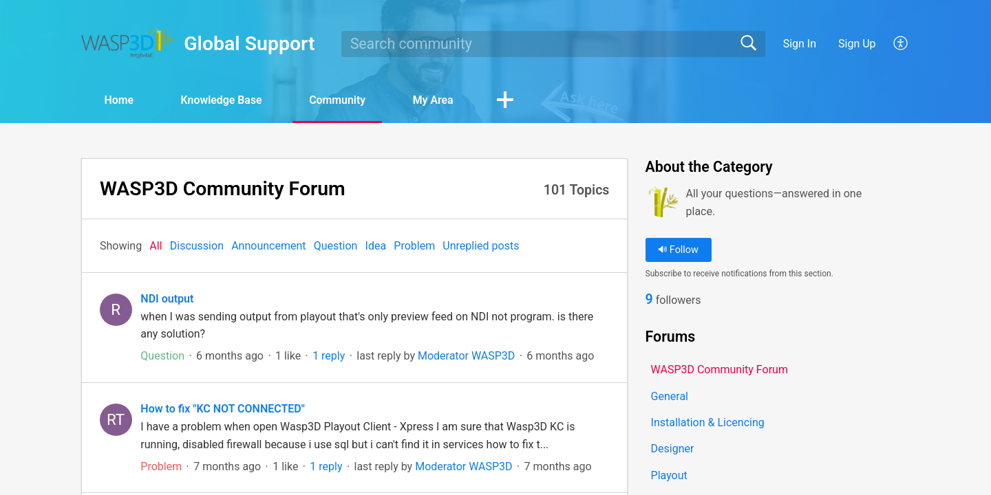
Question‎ (336, 245)
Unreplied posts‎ (481, 245)
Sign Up (857, 43)
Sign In (799, 43)
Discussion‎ (197, 245)
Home (120, 100)
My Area (438, 100)
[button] (901, 44)
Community (341, 100)
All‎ (155, 245)
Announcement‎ (268, 245)
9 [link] (649, 300)
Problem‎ (414, 245)
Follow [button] (678, 250)
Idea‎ (376, 245)
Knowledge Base (224, 100)
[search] (553, 44)
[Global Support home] (128, 43)
